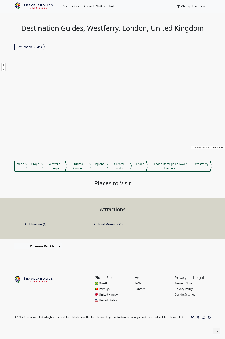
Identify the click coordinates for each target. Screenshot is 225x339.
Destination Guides (29, 47)
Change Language (191, 6)
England (99, 164)
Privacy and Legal (189, 278)
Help (112, 6)
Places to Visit (93, 6)
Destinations (70, 6)
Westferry (201, 164)
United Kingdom (78, 166)
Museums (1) (35, 224)
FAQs (138, 283)
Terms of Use (183, 283)
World (20, 164)
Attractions (112, 209)
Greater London (119, 166)
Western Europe (54, 166)
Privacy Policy (184, 289)
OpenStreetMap (202, 147)
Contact (140, 289)
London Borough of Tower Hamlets (169, 166)
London (139, 164)
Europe (34, 164)
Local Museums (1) (108, 224)
